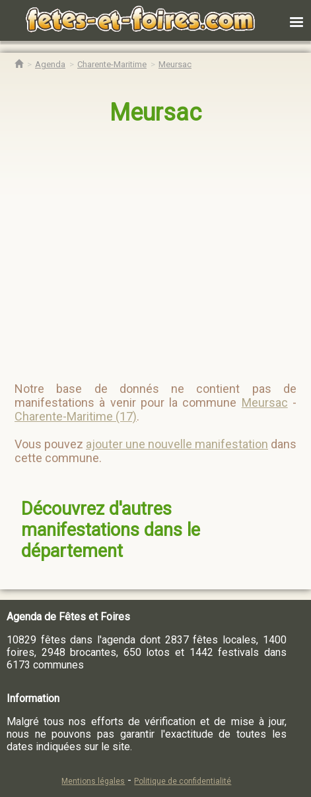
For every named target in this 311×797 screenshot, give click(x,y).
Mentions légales (93, 781)
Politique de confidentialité (182, 781)
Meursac (155, 113)
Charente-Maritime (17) (76, 416)
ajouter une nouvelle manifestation (177, 444)
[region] (156, 247)
